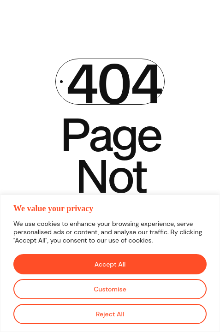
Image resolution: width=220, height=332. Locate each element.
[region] (110, 263)
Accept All (110, 264)
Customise (110, 289)
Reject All (110, 314)
